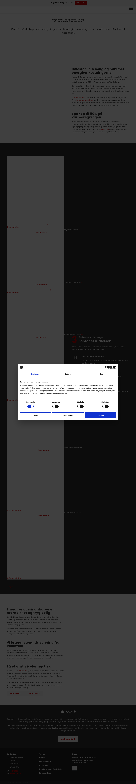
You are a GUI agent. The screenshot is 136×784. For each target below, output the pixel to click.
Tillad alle (100, 415)
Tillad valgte (68, 415)
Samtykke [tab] (35, 374)
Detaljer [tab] (68, 374)
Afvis (36, 415)
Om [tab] (101, 374)
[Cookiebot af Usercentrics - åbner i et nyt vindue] (106, 367)
